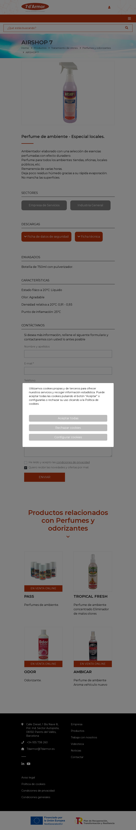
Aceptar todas (68, 418)
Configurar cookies (68, 437)
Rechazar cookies (68, 427)
